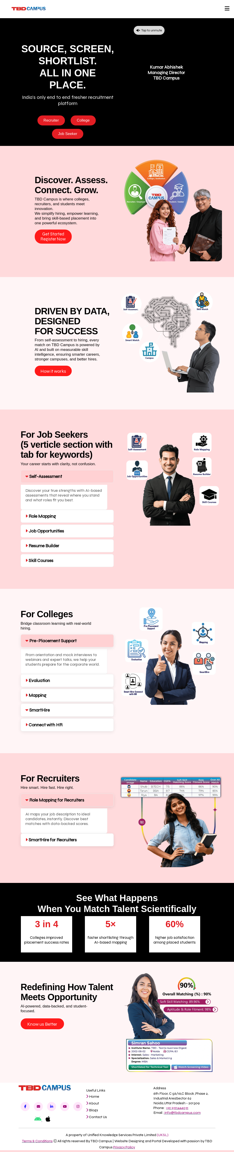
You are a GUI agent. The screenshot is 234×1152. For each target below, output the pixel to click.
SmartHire (37, 712)
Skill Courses (39, 562)
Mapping (35, 697)
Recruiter (50, 120)
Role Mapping (40, 518)
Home (92, 1098)
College (84, 120)
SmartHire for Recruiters (51, 842)
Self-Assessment (43, 478)
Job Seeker (67, 134)
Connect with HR (43, 727)
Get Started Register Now (53, 237)
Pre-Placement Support (50, 642)
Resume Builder (42, 547)
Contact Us (96, 1119)
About (92, 1105)
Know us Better (42, 1026)
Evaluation (37, 682)
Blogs (92, 1112)
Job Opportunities (44, 533)
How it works (53, 373)
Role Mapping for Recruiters (54, 802)
